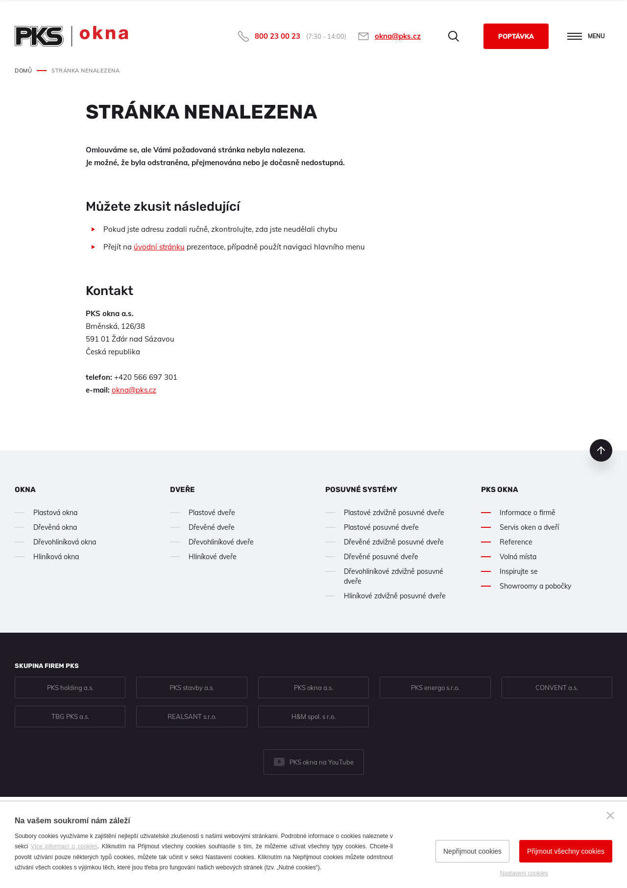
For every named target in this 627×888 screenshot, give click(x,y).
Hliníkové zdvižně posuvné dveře (395, 596)
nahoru (601, 450)
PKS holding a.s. (70, 687)
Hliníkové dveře (213, 556)
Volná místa (518, 556)
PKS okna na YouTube (321, 762)
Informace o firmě (527, 512)
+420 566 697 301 (145, 377)
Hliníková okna (56, 556)
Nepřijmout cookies (472, 851)
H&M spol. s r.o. (313, 716)
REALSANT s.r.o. (192, 716)
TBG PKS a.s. (70, 716)
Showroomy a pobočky (535, 586)
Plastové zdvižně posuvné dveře (394, 512)
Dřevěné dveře (212, 527)
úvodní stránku (159, 246)
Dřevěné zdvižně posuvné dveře (394, 542)
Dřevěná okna (55, 527)
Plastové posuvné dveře (381, 527)
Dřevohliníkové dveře (221, 542)
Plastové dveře (212, 512)
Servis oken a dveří (529, 527)
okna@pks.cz (398, 36)
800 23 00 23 (277, 36)
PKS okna (499, 489)
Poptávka (516, 36)
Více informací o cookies (64, 846)
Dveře (182, 489)
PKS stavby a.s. (191, 687)
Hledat (453, 36)
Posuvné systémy (361, 489)
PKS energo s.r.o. (435, 687)
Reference (516, 542)
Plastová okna (55, 512)
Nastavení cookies (524, 873)
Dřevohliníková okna (64, 542)
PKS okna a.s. (313, 687)
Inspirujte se (519, 571)
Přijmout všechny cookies (565, 851)
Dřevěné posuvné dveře (381, 556)
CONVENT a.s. (556, 687)
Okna (25, 489)
